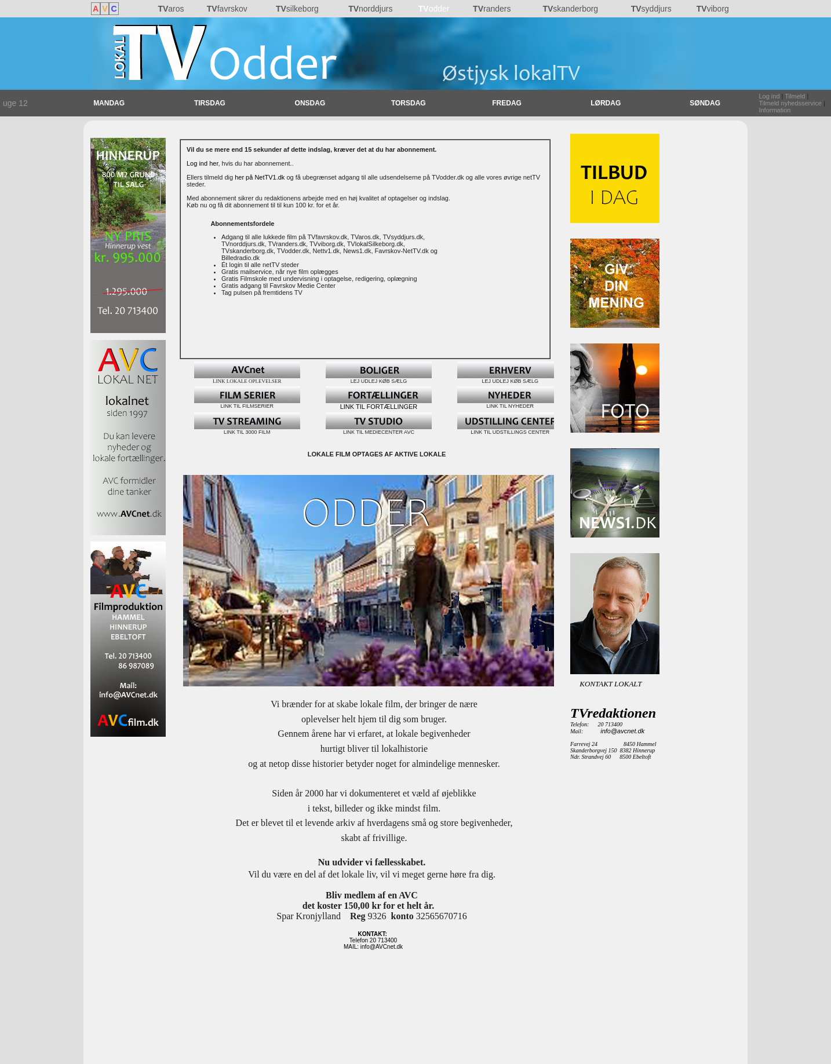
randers (492, 8)
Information (774, 110)
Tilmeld (795, 96)
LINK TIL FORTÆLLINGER (379, 403)
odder (434, 8)
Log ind (769, 96)
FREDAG (507, 103)
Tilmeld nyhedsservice (790, 103)
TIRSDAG (209, 103)
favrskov (227, 8)
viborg (713, 8)
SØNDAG (705, 103)
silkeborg (297, 8)
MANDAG (109, 103)
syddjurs (651, 8)
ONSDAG (310, 103)
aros (171, 8)
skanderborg (570, 8)
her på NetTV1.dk (260, 177)
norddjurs (370, 8)
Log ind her (202, 163)
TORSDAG (408, 103)
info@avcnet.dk (622, 730)
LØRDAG (606, 103)
